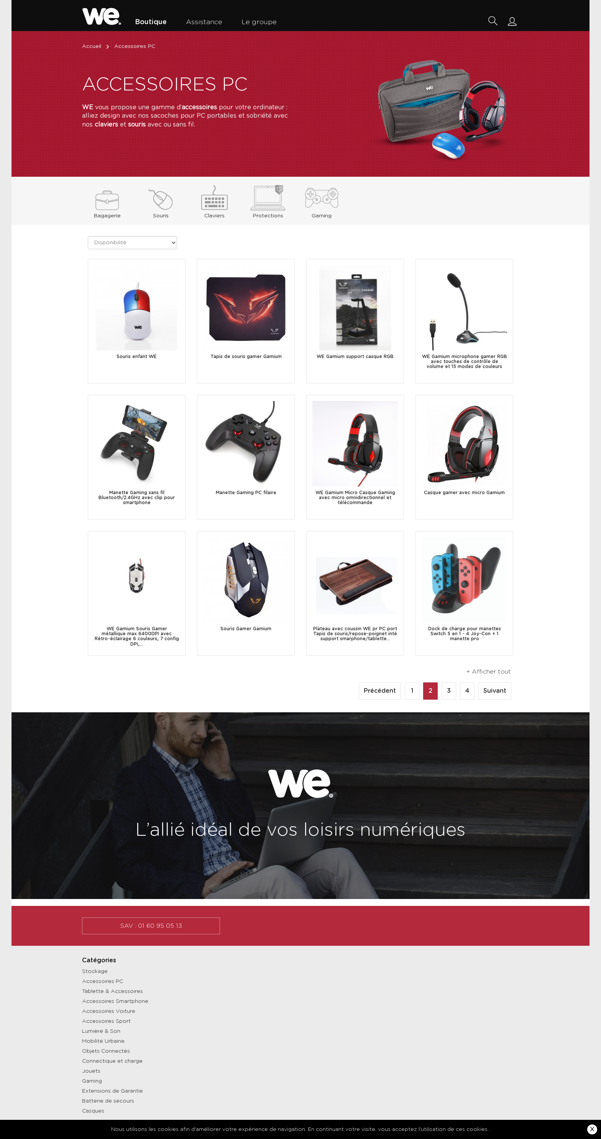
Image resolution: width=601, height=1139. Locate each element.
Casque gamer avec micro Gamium (464, 492)
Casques (93, 1111)
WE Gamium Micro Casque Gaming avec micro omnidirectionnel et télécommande (355, 497)
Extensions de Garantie (112, 1091)
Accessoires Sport (106, 1021)
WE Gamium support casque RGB (355, 356)
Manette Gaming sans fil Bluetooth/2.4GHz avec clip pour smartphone (137, 497)
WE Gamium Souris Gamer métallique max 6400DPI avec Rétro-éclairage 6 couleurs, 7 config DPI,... (137, 636)
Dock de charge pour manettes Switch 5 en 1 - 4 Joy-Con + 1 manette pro (464, 633)
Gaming (92, 1081)
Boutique (151, 22)
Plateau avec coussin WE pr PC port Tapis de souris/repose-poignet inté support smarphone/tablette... (355, 633)
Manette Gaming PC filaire (246, 492)
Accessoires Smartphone (115, 1001)
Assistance (204, 22)
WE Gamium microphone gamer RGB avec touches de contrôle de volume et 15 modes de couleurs (464, 361)
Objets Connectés (106, 1051)
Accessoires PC (102, 981)
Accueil (96, 46)
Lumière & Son (101, 1031)
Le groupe (259, 22)
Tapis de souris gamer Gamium (246, 356)
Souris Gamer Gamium (245, 628)
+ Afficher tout (488, 672)
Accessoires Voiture (108, 1011)
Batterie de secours (108, 1101)
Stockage (95, 971)
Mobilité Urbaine (103, 1041)
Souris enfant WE (137, 356)
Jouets (91, 1071)
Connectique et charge (112, 1061)
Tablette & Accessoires (112, 991)
